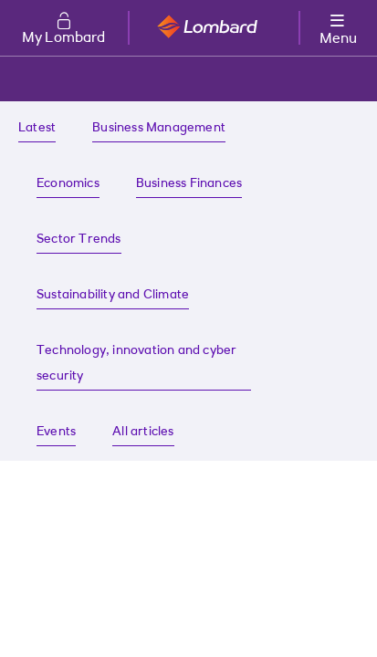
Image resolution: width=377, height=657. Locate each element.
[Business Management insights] (158, 129)
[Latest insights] (37, 129)
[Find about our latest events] (56, 433)
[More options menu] (338, 26)
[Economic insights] (68, 185)
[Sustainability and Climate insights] (113, 296)
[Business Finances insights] (189, 185)
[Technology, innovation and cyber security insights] (144, 365)
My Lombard (64, 38)
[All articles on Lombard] (142, 433)
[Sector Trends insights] (79, 240)
